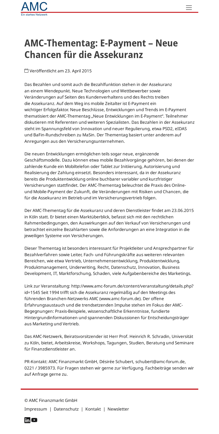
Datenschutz (66, 409)
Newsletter (118, 409)
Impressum (35, 409)
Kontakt (93, 409)
